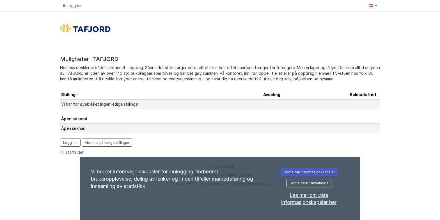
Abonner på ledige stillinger (107, 142)
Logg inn (72, 5)
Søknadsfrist (363, 94)
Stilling (68, 94)
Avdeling (271, 94)
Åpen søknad (73, 128)
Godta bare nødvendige (309, 183)
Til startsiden (72, 152)
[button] (373, 5)
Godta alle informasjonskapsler (308, 172)
